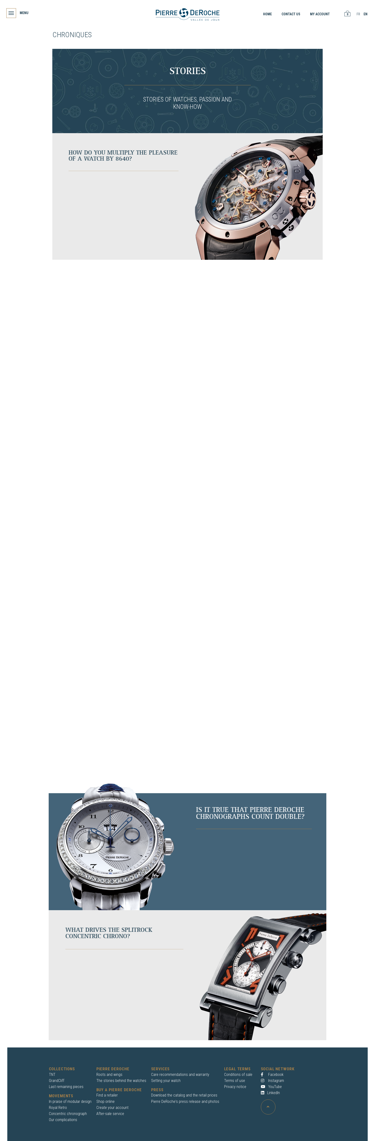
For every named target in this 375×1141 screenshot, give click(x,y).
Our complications (63, 1119)
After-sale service (110, 1113)
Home (266, 14)
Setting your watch (166, 1080)
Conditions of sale (238, 1074)
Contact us (290, 14)
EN (364, 14)
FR (357, 14)
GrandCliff (56, 1080)
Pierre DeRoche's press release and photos (185, 1101)
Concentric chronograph (68, 1113)
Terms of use (234, 1080)
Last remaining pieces (66, 1086)
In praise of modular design (70, 1101)
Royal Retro (58, 1107)
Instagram (272, 1080)
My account (319, 14)
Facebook (272, 1074)
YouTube (271, 1086)
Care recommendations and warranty (180, 1074)
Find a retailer (107, 1095)
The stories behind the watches (121, 1080)
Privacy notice (235, 1086)
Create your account (112, 1107)
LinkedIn (270, 1092)
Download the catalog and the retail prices (184, 1095)
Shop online (105, 1101)
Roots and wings (109, 1074)
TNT (52, 1074)
